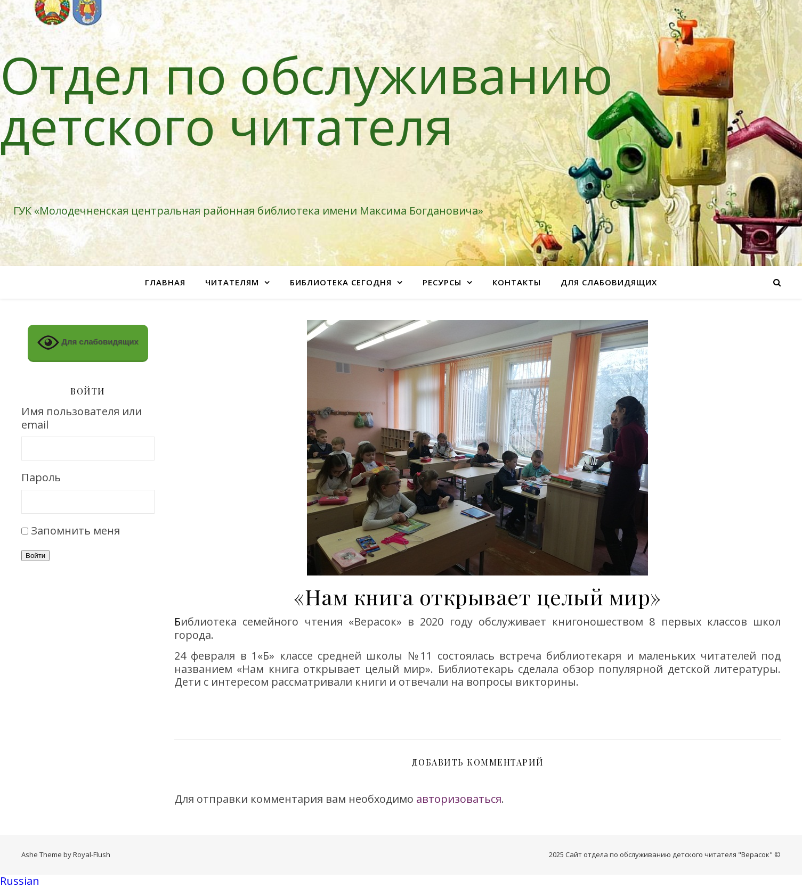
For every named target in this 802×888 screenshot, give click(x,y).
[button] (401, 881)
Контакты (516, 282)
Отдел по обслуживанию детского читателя (306, 100)
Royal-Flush (91, 854)
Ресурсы (442, 282)
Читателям (232, 282)
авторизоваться (458, 799)
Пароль (41, 477)
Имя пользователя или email (81, 418)
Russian (19, 881)
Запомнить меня (75, 530)
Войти (35, 556)
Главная (165, 282)
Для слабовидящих (609, 282)
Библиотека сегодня (341, 282)
